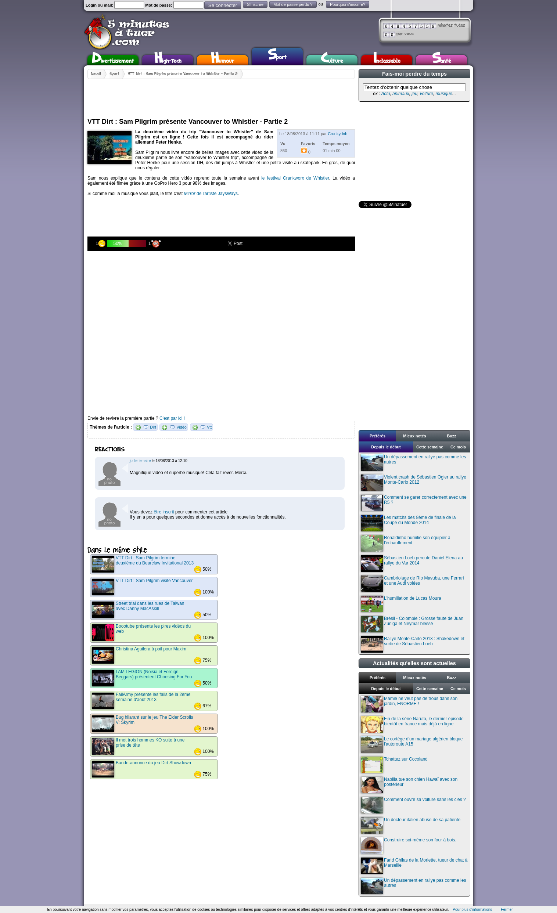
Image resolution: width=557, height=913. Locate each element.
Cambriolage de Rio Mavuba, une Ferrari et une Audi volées (412, 583)
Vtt (209, 427)
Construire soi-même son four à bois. (408, 845)
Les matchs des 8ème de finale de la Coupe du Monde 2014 (408, 523)
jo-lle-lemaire (140, 461)
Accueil (96, 74)
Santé (441, 60)
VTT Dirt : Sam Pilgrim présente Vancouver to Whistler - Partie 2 (183, 74)
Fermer (507, 909)
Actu (385, 93)
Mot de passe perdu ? (292, 4)
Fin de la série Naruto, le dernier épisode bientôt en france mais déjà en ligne (412, 724)
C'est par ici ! (172, 418)
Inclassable (386, 60)
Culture (332, 60)
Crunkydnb (337, 133)
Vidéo (181, 427)
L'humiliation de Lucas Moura (401, 604)
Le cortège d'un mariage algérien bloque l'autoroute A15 (412, 744)
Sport (277, 55)
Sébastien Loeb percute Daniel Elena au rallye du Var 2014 (412, 563)
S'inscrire (255, 4)
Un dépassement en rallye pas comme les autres (413, 462)
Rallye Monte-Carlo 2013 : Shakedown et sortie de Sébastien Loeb (412, 644)
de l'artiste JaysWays (211, 193)
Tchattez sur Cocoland (394, 765)
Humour (222, 60)
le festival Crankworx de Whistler (295, 178)
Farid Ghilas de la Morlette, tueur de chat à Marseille (414, 866)
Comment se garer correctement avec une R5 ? (414, 503)
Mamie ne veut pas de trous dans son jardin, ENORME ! (409, 704)
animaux (400, 93)
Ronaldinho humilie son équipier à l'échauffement (405, 543)
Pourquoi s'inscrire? (347, 4)
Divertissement (113, 60)
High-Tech (168, 60)
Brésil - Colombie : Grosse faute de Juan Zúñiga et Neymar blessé (412, 624)
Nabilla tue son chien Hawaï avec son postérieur (409, 785)
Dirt (153, 427)
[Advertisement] (221, 95)
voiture (426, 93)
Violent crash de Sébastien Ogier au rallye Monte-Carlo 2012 (413, 482)
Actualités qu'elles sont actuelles (414, 663)
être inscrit (164, 512)
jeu (414, 93)
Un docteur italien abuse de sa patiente (410, 825)
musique (443, 93)
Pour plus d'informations (472, 909)
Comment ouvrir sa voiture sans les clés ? (413, 805)
